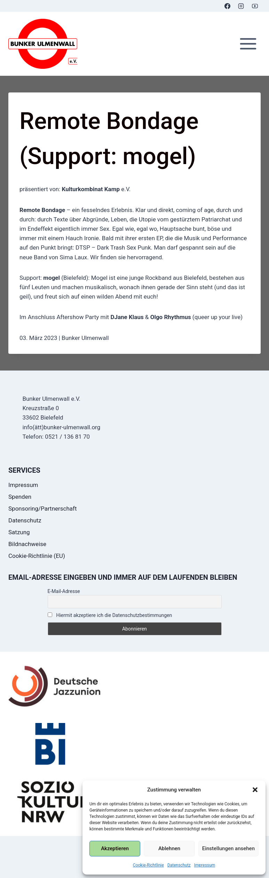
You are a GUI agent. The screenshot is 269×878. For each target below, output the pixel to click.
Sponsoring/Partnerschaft (42, 508)
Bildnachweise (27, 543)
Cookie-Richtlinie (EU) (36, 555)
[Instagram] (241, 6)
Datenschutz (179, 865)
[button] (255, 789)
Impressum (204, 865)
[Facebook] (228, 6)
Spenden (19, 496)
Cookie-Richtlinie (148, 865)
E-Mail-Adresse (64, 591)
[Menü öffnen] (248, 44)
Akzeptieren (115, 848)
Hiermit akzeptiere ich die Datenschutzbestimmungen (110, 615)
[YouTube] (255, 6)
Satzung (19, 532)
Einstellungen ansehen (228, 848)
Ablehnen (169, 848)
